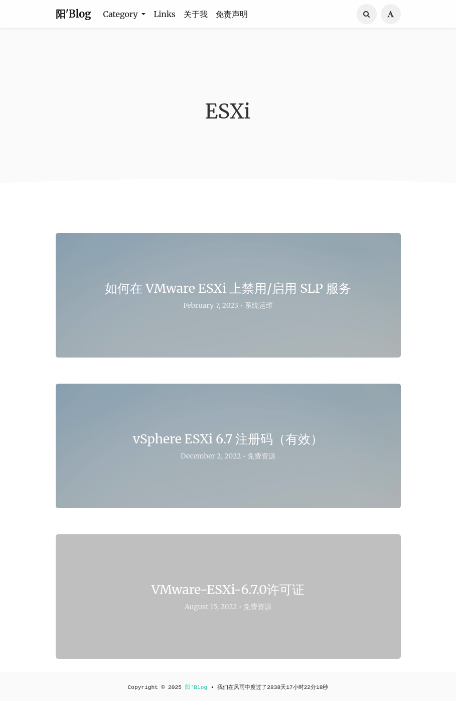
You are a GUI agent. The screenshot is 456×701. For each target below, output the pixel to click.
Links (165, 14)
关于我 (196, 14)
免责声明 (232, 14)
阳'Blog (73, 14)
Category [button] (121, 14)
